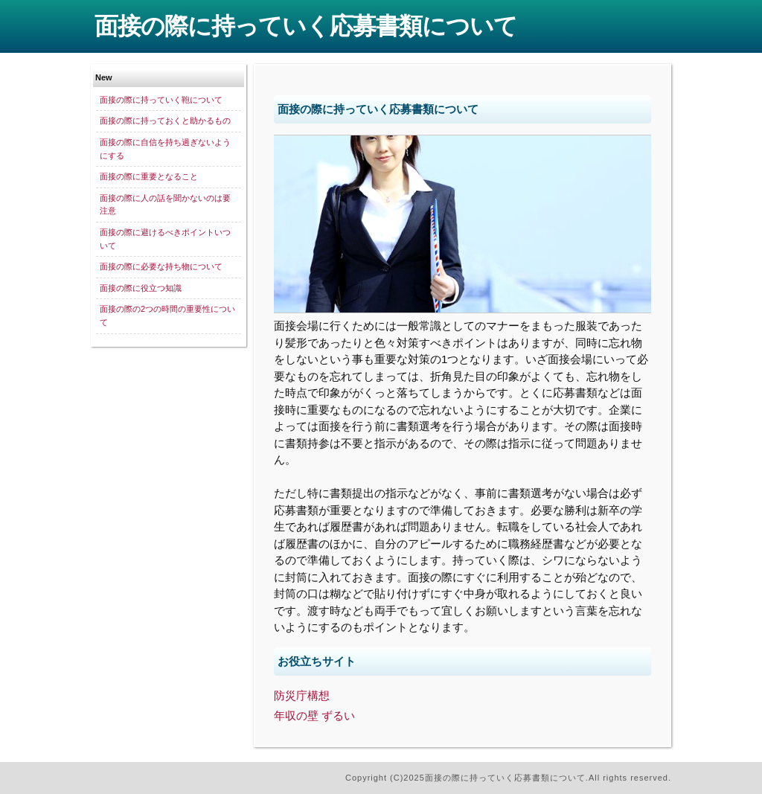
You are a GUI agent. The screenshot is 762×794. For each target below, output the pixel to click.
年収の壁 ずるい (314, 715)
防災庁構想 (302, 695)
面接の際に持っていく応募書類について (306, 26)
